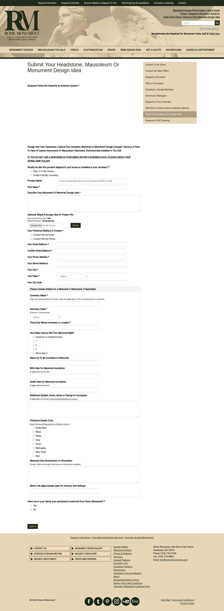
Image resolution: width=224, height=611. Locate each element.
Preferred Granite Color (41, 420)
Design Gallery (121, 547)
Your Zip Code (34, 282)
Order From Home (172, 17)
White (38, 436)
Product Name (34, 180)
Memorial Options (123, 550)
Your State (33, 276)
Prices (183, 13)
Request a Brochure (155, 77)
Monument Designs (21, 49)
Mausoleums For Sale (51, 49)
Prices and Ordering (85, 559)
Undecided (41, 427)
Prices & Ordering (122, 553)
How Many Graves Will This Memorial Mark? (52, 333)
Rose (38, 444)
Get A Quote (214, 10)
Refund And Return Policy (126, 580)
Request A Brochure (199, 13)
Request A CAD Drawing (157, 120)
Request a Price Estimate (158, 101)
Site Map (165, 600)
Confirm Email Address (39, 250)
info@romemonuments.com (174, 560)
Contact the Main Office (157, 71)
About (116, 576)
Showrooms (173, 49)
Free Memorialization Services (107, 537)
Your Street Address (37, 263)
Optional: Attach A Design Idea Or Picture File (50, 214)
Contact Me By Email (43, 234)
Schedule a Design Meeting (159, 89)
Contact (182, 3)
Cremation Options (123, 566)
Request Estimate (70, 3)
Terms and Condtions (182, 600)
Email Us (215, 13)
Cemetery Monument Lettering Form (132, 586)
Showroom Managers (156, 95)
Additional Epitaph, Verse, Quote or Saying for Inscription (58, 395)
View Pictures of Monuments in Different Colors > (50, 424)
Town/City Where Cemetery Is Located (50, 322)
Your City (32, 269)
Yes (35, 505)
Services (118, 556)
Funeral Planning (122, 560)
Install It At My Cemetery (45, 175)
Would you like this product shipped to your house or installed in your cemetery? (68, 167)
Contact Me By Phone (44, 238)
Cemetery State (38, 309)
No (34, 509)
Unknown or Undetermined (49, 337)
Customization (93, 49)
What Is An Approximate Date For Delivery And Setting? (58, 486)
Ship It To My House (43, 171)
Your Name (33, 187)
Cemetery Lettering (163, 3)
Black (38, 431)
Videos (74, 49)
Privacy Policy (187, 603)
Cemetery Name (39, 295)
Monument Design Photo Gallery (189, 10)
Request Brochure (47, 3)
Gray (38, 440)
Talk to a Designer (154, 83)
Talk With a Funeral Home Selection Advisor (167, 108)
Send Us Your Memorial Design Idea (201, 17)
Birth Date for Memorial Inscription (47, 368)
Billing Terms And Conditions (128, 583)
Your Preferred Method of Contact (45, 230)
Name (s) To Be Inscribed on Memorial (49, 358)
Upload (75, 225)
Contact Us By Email (155, 64)
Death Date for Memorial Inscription (48, 381)
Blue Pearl (41, 452)
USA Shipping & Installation (135, 3)
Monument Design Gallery (89, 548)
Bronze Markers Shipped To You (100, 3)
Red (38, 456)
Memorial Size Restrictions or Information (51, 460)
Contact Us (40, 548)
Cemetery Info (121, 563)
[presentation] (49, 518)
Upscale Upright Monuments (139, 537)
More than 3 (42, 353)
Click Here (214, 33)
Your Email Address (38, 244)
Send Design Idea (130, 49)
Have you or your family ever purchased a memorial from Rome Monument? (66, 501)
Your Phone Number (38, 257)
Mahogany (41, 448)
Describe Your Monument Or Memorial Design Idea (53, 192)
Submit (32, 526)
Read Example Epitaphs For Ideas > (64, 399)
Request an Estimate (45, 559)
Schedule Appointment (200, 49)
